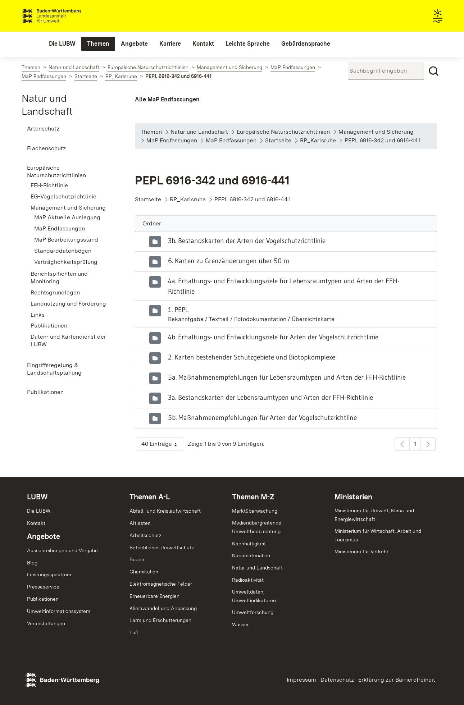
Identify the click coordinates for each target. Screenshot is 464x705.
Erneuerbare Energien (154, 596)
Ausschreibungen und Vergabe (62, 550)
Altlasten (140, 523)
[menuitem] (62, 44)
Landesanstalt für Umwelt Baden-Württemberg (64, 16)
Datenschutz (337, 679)
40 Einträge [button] (162, 445)
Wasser (240, 624)
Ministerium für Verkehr (361, 551)
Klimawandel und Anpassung (163, 608)
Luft (134, 632)
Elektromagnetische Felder (160, 584)
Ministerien (353, 497)
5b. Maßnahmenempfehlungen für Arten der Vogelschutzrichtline (262, 417)
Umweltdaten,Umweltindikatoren (254, 596)
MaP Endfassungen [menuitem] (59, 228)
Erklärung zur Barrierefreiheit (396, 679)
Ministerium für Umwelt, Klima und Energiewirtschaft (374, 515)
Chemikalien (143, 571)
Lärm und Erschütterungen (160, 620)
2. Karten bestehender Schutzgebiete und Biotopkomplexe (251, 357)
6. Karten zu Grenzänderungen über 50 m (228, 260)
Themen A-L (149, 497)
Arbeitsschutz (145, 535)
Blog (32, 563)
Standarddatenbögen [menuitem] (62, 250)
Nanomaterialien (251, 555)
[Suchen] (433, 71)
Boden (136, 559)
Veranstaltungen (46, 623)
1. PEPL (178, 309)
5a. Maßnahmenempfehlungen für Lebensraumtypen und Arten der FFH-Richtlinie (287, 377)
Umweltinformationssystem (58, 611)
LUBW (37, 497)
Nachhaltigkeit (249, 543)
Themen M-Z (253, 497)
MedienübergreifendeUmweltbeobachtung (256, 527)
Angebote (43, 536)
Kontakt (36, 523)
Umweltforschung (252, 612)
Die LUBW (38, 511)
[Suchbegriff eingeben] (386, 70)
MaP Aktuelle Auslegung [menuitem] (67, 217)
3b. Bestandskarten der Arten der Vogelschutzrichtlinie (247, 240)
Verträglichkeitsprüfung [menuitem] (65, 261)
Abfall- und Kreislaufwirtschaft (165, 511)
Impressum (301, 679)
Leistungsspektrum (49, 574)
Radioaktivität (248, 580)
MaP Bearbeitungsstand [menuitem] (66, 239)
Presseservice (43, 587)
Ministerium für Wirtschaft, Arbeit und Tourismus (378, 535)
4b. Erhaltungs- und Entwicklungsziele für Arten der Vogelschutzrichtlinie (273, 337)
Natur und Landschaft (257, 568)
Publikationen (43, 599)
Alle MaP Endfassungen (167, 99)
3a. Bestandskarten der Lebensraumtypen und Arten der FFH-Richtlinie (270, 397)
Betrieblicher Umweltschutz (161, 547)
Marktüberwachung (254, 511)
